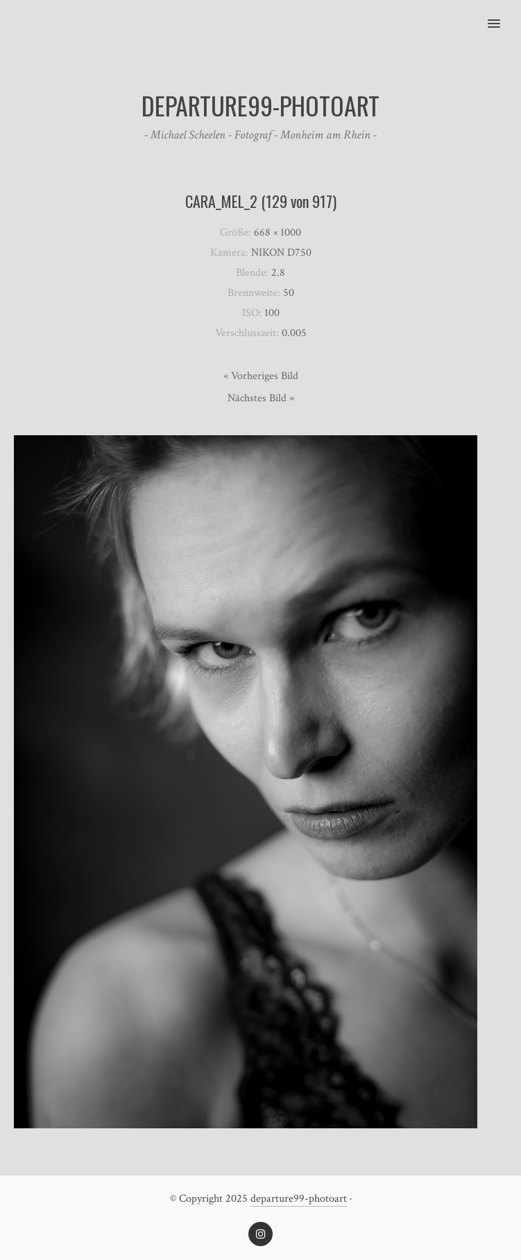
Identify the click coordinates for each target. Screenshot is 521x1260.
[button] (502, 14)
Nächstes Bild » (261, 398)
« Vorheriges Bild (260, 376)
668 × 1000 (277, 232)
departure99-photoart (298, 1198)
